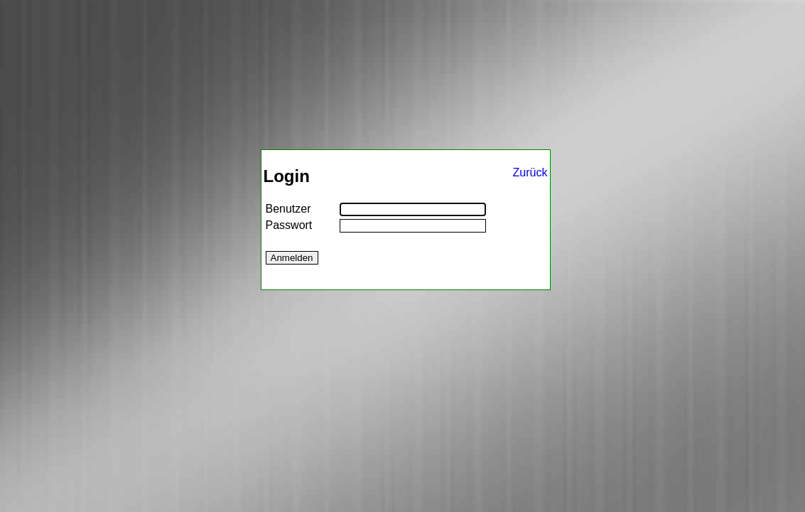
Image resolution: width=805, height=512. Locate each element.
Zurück (530, 172)
